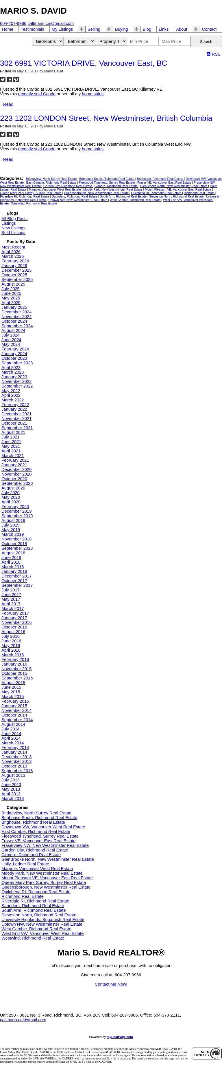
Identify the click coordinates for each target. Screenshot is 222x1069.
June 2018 (11, 557)
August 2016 (13, 631)
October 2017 (14, 580)
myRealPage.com (120, 1037)
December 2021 (16, 414)
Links (164, 29)
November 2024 (16, 316)
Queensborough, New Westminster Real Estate (97, 193)
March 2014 (12, 743)
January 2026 (14, 265)
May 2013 (10, 789)
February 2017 (15, 613)
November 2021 (16, 418)
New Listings (13, 228)
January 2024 (14, 353)
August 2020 (13, 488)
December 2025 (16, 270)
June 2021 (11, 441)
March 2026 (12, 256)
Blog (147, 29)
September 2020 (17, 483)
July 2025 (10, 288)
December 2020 (16, 469)
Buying (121, 29)
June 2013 (11, 784)
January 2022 (14, 409)
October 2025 (14, 275)
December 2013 (16, 756)
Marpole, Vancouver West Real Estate (55, 189)
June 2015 (11, 687)
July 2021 (10, 437)
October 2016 (14, 627)
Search (206, 41)
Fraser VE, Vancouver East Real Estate (164, 182)
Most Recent (13, 247)
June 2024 (11, 339)
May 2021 (10, 446)
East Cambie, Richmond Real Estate (51, 182)
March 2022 (12, 400)
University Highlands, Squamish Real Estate (42, 919)
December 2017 (16, 576)
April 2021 (11, 451)
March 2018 (12, 566)
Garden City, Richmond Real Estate (68, 186)
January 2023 (14, 376)
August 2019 (13, 520)
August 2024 (13, 330)
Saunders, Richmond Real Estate (75, 196)
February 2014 (15, 747)
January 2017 (14, 617)
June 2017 (11, 594)
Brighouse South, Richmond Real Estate (107, 178)
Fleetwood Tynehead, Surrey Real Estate (107, 182)
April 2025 (11, 302)
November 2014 (16, 710)
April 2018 (11, 562)
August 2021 (13, 432)
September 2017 (17, 585)
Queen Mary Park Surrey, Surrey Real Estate (31, 193)
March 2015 (12, 696)
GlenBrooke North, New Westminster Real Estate (174, 186)
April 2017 (11, 604)
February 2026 (15, 261)
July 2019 (10, 525)
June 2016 (11, 641)
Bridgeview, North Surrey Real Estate (52, 178)
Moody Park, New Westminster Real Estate (113, 189)
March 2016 (12, 655)
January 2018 (14, 571)
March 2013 (12, 798)
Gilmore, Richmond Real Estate (116, 186)
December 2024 (16, 312)
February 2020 (15, 506)
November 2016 (16, 622)
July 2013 (10, 780)
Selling (94, 29)
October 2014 (14, 715)
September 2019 (17, 516)
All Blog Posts (14, 218)
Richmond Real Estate (199, 193)
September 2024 (17, 326)
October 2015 (14, 673)
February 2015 (15, 701)
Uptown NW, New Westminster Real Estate (78, 200)
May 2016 (10, 645)
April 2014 (11, 738)
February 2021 (15, 460)
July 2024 (10, 335)
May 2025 (10, 298)
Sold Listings (13, 232)
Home (7, 29)
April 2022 (11, 395)
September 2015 (17, 678)
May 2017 (10, 599)
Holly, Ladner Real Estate (25, 864)
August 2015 (13, 682)
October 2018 (14, 543)
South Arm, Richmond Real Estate (124, 196)
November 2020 (16, 474)
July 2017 (10, 590)
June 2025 (11, 293)
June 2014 (11, 733)
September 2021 (17, 427)
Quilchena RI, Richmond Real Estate (156, 193)
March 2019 (12, 534)
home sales (92, 94)
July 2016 (10, 636)
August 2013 (13, 775)
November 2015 (16, 668)
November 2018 (16, 539)
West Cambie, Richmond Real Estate (136, 200)
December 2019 (16, 511)
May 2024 (10, 344)
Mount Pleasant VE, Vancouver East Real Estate (178, 189)
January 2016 (14, 664)
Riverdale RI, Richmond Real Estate (25, 196)
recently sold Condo (37, 94)
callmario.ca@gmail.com (23, 1019)
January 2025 (14, 307)
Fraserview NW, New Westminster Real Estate (45, 845)
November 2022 (16, 381)
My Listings (62, 29)
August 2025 (13, 284)
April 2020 (11, 502)
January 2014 (14, 752)
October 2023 (14, 358)
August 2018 (13, 553)
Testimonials (32, 29)
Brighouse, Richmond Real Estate (160, 178)
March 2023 (12, 372)
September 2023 (17, 363)
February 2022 (15, 404)
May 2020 (10, 497)
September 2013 (17, 770)
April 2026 (11, 251)
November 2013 (16, 761)
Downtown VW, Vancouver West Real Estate (43, 827)
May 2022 (10, 390)
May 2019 (10, 529)
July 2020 (10, 492)
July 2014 (10, 729)
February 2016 (15, 659)
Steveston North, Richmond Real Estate (176, 196)
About (181, 29)
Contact (209, 29)
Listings (8, 223)
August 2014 (13, 724)
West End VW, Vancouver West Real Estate (42, 933)
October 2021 (14, 423)
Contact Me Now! (111, 984)
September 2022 (17, 386)
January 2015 (14, 705)
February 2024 (15, 349)
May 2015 (10, 692)
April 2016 (11, 650)
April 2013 (11, 794)
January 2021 (14, 465)
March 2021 (12, 455)
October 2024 (14, 321)
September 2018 (17, 548)
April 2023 (11, 367)
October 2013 (14, 766)
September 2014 (17, 719)
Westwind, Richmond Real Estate (34, 203)
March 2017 (12, 608)
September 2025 (17, 279)
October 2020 (14, 478)
